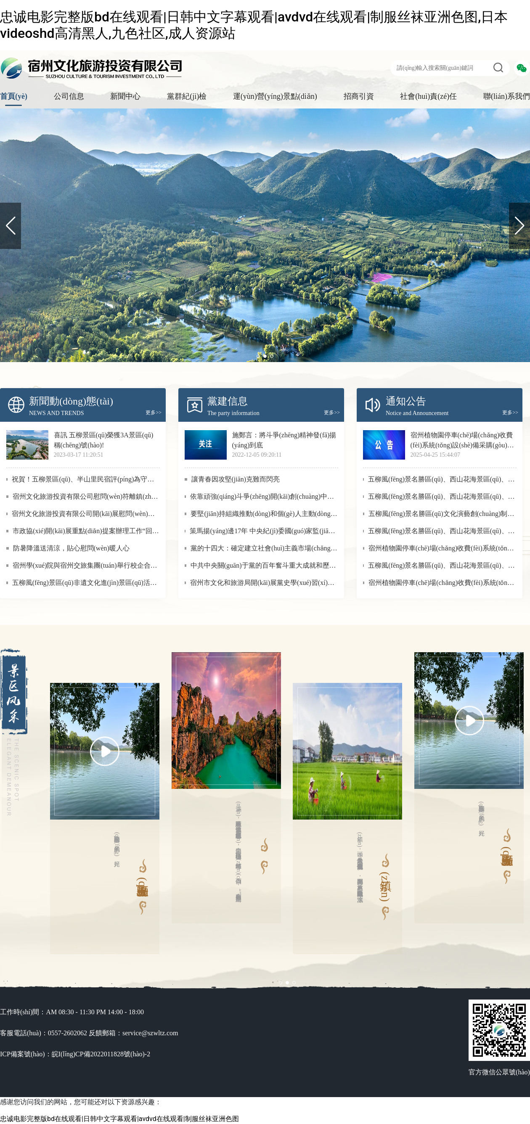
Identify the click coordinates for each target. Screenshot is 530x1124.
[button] (519, 226)
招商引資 (359, 96)
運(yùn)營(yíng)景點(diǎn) (275, 96)
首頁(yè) (13, 96)
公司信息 (69, 96)
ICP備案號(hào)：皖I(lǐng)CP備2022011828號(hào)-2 (75, 1054)
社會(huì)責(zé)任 (428, 96)
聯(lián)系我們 (506, 96)
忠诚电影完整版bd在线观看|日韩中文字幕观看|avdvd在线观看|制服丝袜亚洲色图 (119, 1119)
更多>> (154, 412)
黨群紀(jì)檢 (187, 96)
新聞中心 (125, 96)
